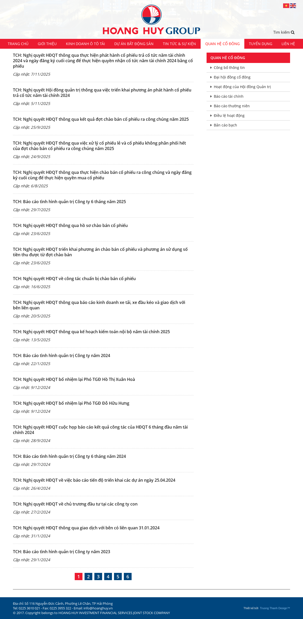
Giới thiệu (47, 43)
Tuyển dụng (260, 43)
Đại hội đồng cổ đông (230, 77)
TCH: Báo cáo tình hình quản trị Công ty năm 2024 (61, 355)
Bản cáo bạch (223, 125)
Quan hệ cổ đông (222, 43)
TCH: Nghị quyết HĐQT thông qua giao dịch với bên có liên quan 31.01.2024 (86, 528)
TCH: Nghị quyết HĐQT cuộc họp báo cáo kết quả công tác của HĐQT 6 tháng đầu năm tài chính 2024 (100, 429)
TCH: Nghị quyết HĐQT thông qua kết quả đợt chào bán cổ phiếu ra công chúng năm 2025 (101, 119)
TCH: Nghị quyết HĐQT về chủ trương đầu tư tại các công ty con (75, 504)
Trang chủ (18, 43)
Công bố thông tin (227, 67)
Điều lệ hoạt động (227, 115)
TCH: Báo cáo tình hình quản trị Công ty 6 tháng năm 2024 (69, 456)
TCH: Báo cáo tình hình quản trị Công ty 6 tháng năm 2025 (69, 201)
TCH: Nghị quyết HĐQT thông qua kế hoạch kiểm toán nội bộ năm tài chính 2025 (91, 332)
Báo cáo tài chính (227, 96)
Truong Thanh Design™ (275, 608)
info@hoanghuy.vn (98, 608)
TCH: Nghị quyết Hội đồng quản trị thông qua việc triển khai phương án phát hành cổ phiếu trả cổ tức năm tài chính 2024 (102, 92)
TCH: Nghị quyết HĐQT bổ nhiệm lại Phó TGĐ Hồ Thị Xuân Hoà (74, 379)
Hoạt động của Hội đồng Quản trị (240, 86)
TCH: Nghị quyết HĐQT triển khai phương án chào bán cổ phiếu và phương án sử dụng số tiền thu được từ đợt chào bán (100, 252)
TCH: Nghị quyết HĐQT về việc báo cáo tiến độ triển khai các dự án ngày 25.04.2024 (94, 480)
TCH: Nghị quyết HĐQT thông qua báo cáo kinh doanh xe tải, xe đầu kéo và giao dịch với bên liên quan (99, 305)
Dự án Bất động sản (134, 43)
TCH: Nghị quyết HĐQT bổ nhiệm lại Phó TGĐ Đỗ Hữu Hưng (71, 403)
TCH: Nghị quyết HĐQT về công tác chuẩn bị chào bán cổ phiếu (74, 278)
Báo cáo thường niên (230, 105)
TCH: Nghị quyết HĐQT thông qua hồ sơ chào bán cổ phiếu (70, 225)
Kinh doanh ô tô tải (85, 43)
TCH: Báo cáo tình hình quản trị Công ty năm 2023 (61, 551)
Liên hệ (288, 43)
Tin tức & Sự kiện (179, 43)
